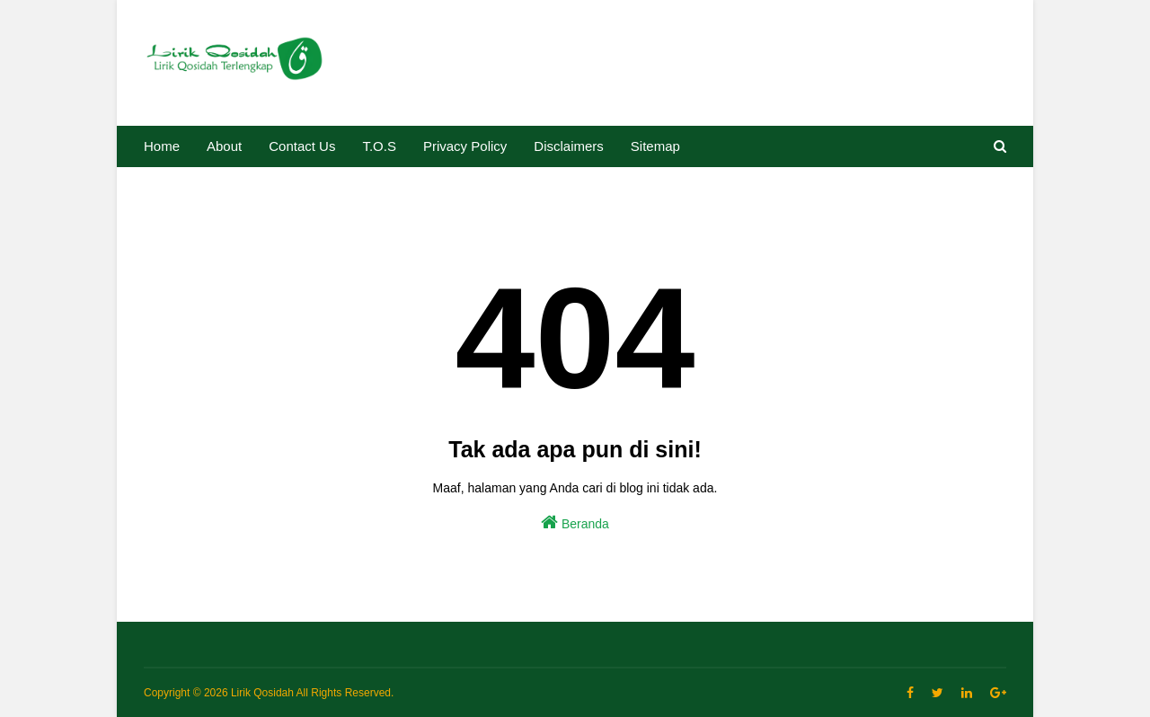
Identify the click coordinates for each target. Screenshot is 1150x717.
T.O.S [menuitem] (379, 146)
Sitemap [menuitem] (655, 146)
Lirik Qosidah (262, 692)
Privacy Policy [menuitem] (465, 146)
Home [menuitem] (162, 146)
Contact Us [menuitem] (302, 146)
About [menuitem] (224, 146)
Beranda (575, 522)
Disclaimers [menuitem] (569, 146)
